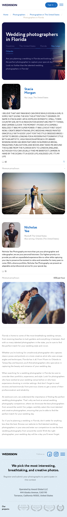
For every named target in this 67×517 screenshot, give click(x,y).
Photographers (19, 14)
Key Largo (55, 46)
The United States (27, 46)
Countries (10, 46)
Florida (43, 46)
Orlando (9, 51)
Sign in (50, 5)
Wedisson (9, 5)
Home (5, 14)
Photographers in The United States (44, 14)
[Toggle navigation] (61, 5)
